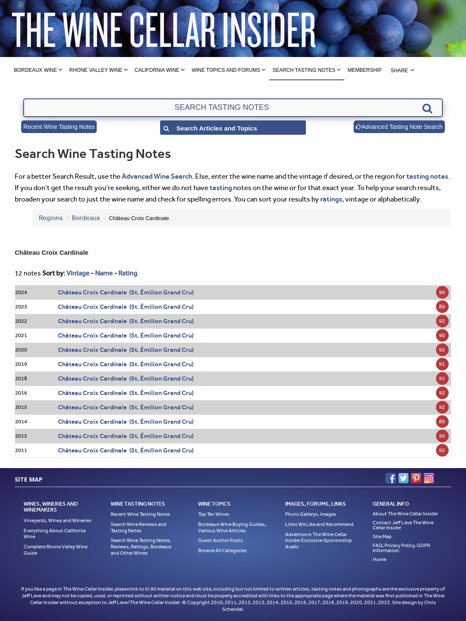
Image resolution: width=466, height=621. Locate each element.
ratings (331, 199)
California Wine (157, 70)
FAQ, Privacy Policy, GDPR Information (401, 547)
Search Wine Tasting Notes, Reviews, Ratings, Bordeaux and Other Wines (141, 546)
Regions (51, 218)
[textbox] (233, 107)
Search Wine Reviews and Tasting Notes (138, 527)
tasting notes (427, 176)
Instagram (429, 478)
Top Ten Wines (213, 514)
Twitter (403, 478)
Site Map (382, 536)
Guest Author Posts (220, 540)
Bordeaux (86, 218)
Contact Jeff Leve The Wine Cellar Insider (403, 525)
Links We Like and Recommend (319, 524)
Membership (365, 70)
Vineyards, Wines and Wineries (58, 520)
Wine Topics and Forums (226, 70)
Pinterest (416, 478)
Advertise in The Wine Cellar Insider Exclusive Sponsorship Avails (318, 540)
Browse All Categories (222, 550)
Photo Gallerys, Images (310, 514)
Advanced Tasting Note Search (399, 126)
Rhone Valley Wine (96, 70)
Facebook (391, 478)
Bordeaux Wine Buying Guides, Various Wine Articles (232, 527)
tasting (221, 187)
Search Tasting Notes (304, 70)
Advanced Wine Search (157, 176)
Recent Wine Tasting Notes (59, 126)
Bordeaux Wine (35, 70)
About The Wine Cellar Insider (405, 514)
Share (399, 71)
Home (379, 559)
